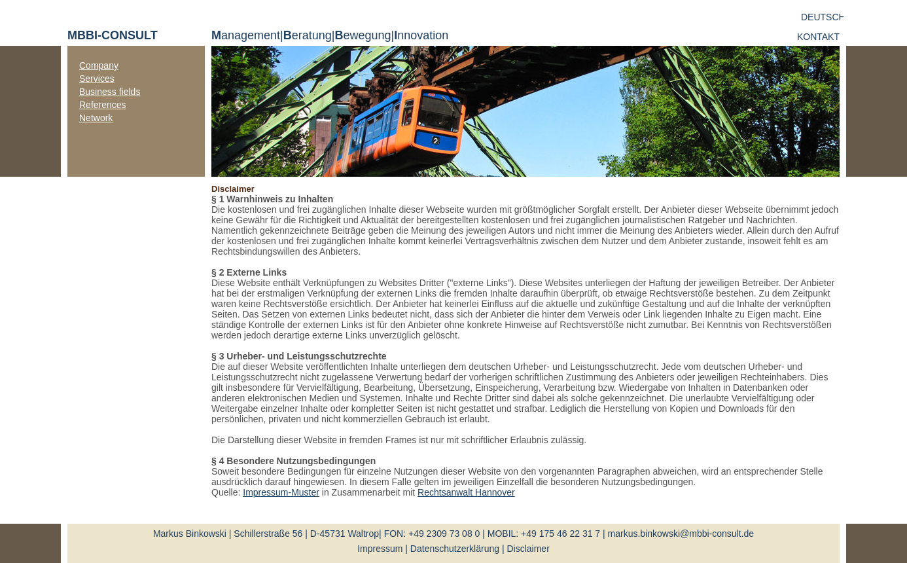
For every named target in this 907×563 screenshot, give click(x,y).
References (102, 105)
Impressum (379, 548)
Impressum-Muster (281, 492)
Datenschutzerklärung (454, 548)
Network (96, 118)
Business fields (109, 91)
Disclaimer (528, 548)
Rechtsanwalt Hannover (466, 492)
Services (97, 78)
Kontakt (818, 36)
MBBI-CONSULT (112, 35)
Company (98, 65)
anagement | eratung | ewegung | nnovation (329, 35)
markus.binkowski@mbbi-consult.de (681, 533)
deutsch (823, 17)
